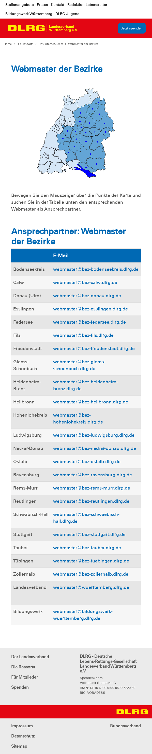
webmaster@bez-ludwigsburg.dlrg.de (93, 435)
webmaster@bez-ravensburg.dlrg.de (92, 475)
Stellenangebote (19, 5)
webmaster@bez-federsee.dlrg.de (89, 322)
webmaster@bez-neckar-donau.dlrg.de (94, 448)
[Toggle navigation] (86, 28)
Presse (42, 5)
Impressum (22, 726)
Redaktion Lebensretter (87, 5)
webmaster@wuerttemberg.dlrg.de (91, 587)
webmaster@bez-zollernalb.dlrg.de (90, 574)
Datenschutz (23, 736)
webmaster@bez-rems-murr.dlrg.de (91, 488)
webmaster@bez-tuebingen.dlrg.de (91, 561)
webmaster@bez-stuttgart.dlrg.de (89, 534)
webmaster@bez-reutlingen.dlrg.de (91, 501)
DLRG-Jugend (67, 14)
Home (8, 44)
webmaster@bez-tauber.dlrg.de (87, 548)
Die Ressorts (25, 44)
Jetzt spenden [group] (132, 28)
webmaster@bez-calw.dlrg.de (85, 282)
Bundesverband (125, 726)
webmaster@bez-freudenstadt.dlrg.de (94, 348)
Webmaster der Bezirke (83, 44)
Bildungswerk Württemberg (28, 14)
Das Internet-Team (51, 44)
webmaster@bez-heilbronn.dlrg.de (90, 402)
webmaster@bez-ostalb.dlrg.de (86, 461)
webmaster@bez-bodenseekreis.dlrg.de (96, 269)
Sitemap (19, 746)
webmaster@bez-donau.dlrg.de (87, 296)
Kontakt (57, 5)
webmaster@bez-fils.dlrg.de (83, 335)
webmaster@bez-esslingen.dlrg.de (90, 309)
